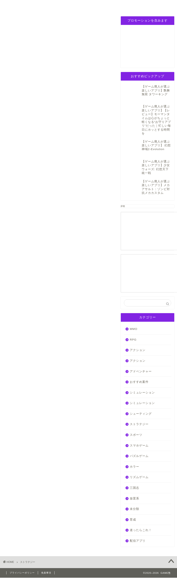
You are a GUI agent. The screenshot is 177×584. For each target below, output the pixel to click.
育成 (133, 510)
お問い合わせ (161, 5)
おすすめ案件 (139, 372)
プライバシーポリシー (136, 7)
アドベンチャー (141, 362)
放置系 (134, 489)
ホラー (134, 457)
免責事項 (46, 563)
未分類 (134, 500)
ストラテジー (139, 415)
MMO (133, 320)
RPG (40, 5)
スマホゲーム (139, 436)
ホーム (16, 5)
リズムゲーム (139, 468)
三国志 (113, 5)
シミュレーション (65, 7)
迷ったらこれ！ (141, 521)
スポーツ (136, 425)
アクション (137, 341)
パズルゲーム (89, 5)
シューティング (141, 404)
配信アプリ (137, 531)
